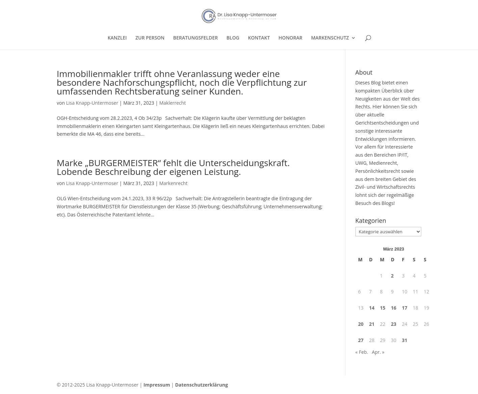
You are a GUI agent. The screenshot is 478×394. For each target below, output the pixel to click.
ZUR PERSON (149, 38)
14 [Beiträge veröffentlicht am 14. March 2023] (371, 308)
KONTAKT (259, 38)
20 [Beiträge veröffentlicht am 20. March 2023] (361, 324)
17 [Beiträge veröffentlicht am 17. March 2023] (404, 308)
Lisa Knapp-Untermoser (92, 103)
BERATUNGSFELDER (195, 38)
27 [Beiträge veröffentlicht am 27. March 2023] (361, 340)
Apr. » (378, 352)
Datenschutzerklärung (201, 385)
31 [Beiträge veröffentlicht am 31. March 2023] (404, 340)
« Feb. (361, 352)
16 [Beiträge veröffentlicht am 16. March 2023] (393, 308)
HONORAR (290, 38)
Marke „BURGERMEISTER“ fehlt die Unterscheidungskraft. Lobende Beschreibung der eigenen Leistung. (173, 167)
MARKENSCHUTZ (330, 38)
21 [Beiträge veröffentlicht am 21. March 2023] (371, 324)
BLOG (233, 38)
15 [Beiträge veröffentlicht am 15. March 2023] (383, 308)
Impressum (156, 385)
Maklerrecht (172, 103)
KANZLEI (117, 38)
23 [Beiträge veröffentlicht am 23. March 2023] (393, 324)
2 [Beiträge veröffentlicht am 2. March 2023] (392, 275)
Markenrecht (173, 183)
